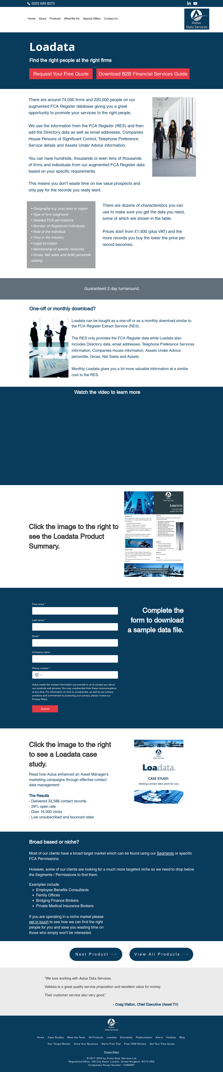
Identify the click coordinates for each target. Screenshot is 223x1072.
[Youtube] (195, 3)
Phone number (41, 668)
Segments (165, 853)
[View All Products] (161, 954)
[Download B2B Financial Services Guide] (143, 73)
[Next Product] (96, 954)
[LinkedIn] (189, 3)
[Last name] (74, 626)
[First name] (74, 610)
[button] (42, 18)
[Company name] (74, 658)
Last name (38, 620)
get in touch (39, 922)
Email (36, 636)
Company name (41, 652)
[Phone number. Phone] (79, 674)
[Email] (74, 642)
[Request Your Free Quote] (61, 73)
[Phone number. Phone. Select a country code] (38, 674)
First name (39, 604)
